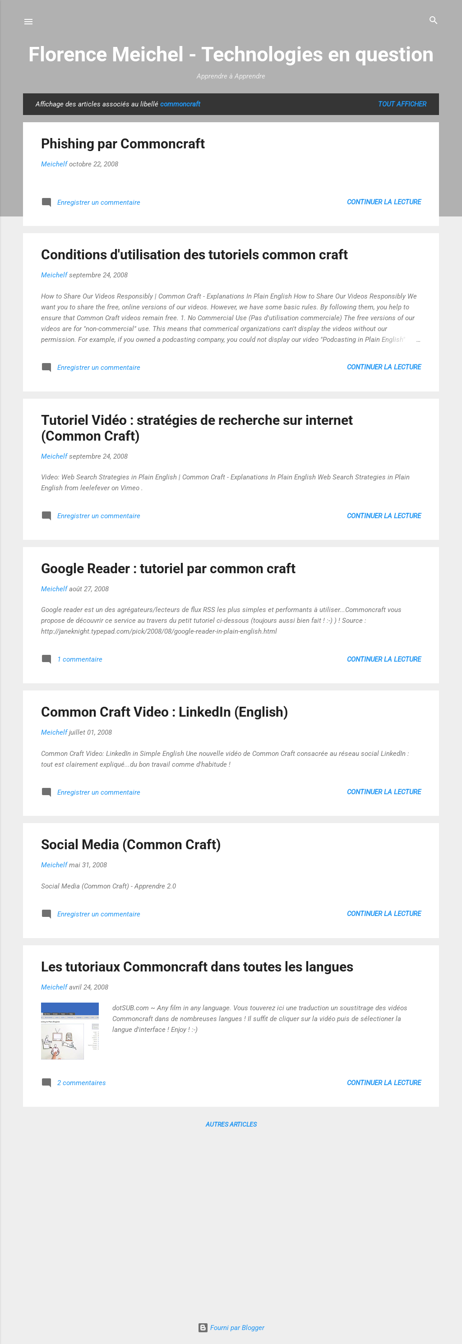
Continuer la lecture (384, 202)
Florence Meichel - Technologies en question (231, 54)
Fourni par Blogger (231, 1328)
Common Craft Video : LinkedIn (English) (164, 712)
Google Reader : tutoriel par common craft (168, 568)
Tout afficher (402, 104)
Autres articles (231, 1124)
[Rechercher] (433, 21)
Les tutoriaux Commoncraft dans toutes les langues (197, 967)
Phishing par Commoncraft (123, 144)
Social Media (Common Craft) (131, 844)
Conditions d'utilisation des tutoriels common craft (194, 254)
